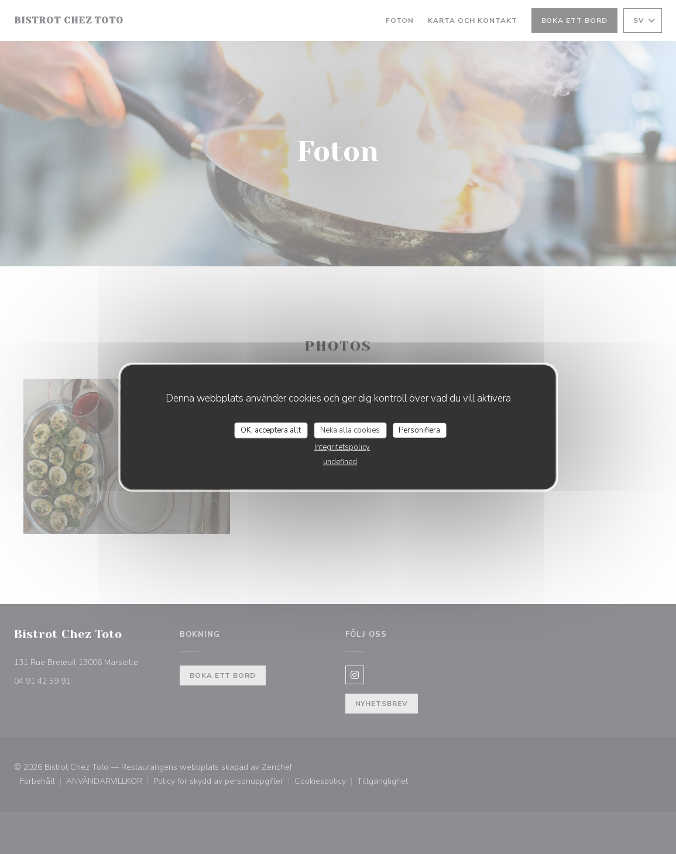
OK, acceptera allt (271, 429)
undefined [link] (340, 462)
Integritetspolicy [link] (342, 447)
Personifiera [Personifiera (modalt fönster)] (419, 429)
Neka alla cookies (350, 429)
